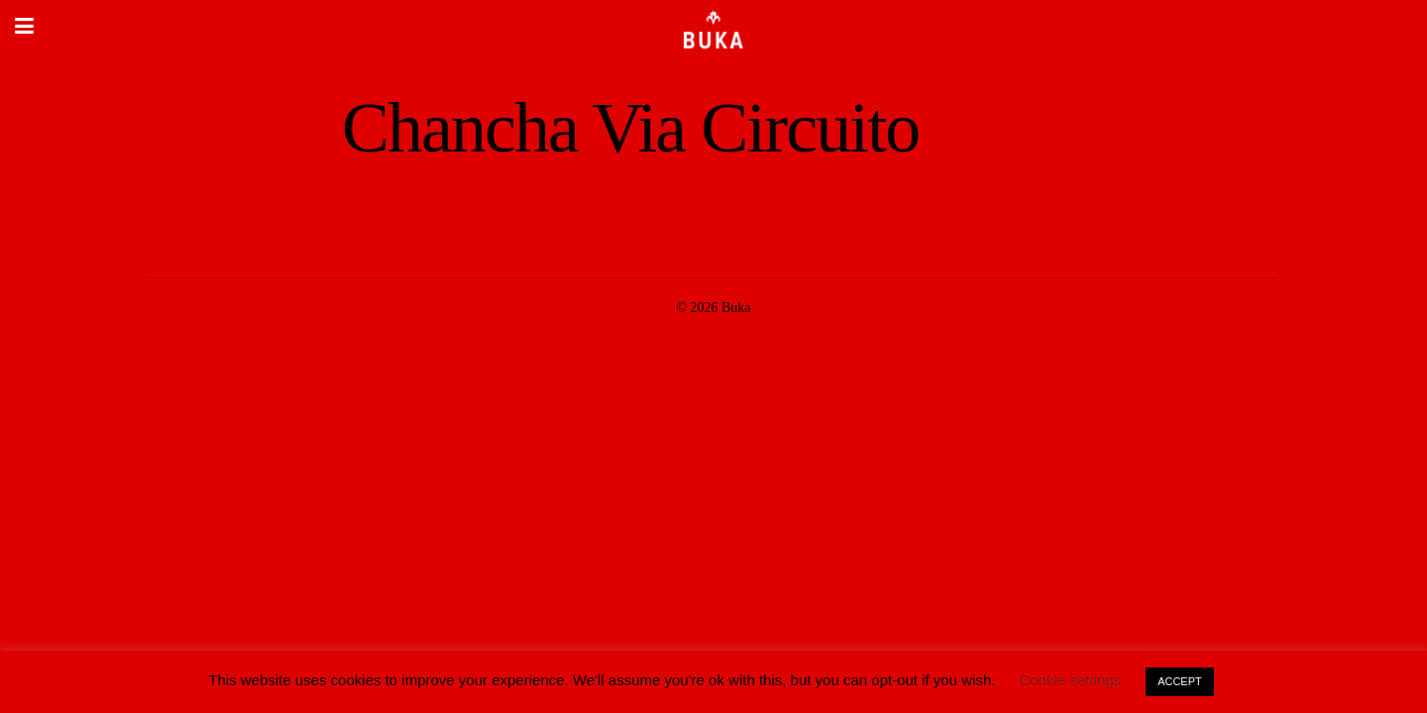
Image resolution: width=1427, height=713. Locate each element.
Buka (736, 307)
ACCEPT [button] (1179, 681)
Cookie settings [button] (1071, 679)
